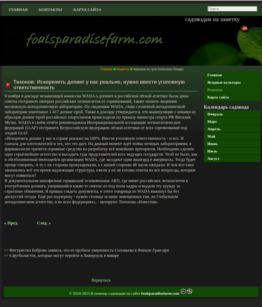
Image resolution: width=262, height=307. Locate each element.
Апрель (213, 129)
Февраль (215, 114)
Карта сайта (87, 9)
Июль (212, 151)
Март (212, 121)
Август (213, 158)
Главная (18, 9)
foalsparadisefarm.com (161, 293)
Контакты (50, 9)
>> (7, 250)
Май (211, 136)
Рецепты (215, 90)
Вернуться (101, 280)
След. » (44, 223)
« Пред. (11, 223)
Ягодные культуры (223, 82)
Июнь (212, 144)
